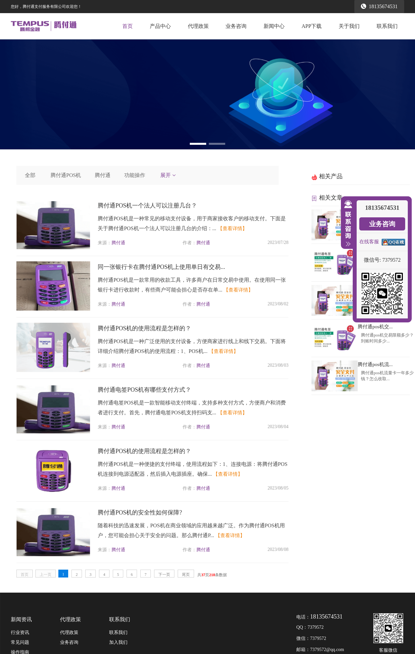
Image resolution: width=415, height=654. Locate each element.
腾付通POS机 (65, 175)
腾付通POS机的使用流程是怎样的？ (144, 328)
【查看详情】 (232, 228)
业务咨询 (236, 26)
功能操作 (134, 175)
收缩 (347, 224)
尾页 (186, 574)
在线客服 (369, 241)
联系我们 (387, 26)
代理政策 (198, 26)
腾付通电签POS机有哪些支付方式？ (144, 389)
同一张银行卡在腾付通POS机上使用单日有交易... (161, 267)
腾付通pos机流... (375, 364)
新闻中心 (274, 26)
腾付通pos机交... (375, 326)
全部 (30, 175)
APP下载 (312, 26)
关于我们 (349, 26)
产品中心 (160, 26)
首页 (127, 26)
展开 (168, 175)
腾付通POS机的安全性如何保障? (140, 512)
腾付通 (102, 175)
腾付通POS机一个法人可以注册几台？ (147, 205)
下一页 (164, 574)
